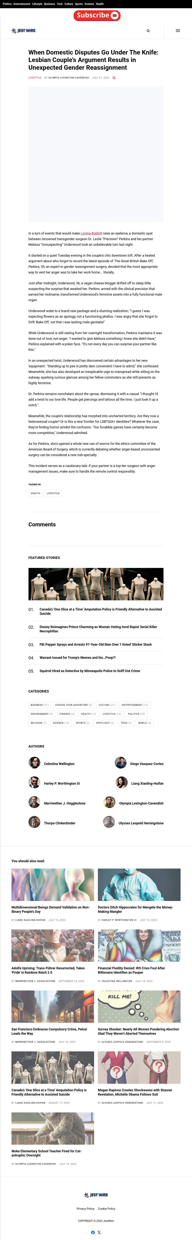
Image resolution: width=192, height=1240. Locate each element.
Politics (7, 3)
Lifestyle (37, 3)
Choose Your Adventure (73, 705)
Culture (68, 3)
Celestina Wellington (59, 764)
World (144, 723)
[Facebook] (93, 1233)
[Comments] (114, 77)
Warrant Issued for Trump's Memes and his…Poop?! (78, 658)
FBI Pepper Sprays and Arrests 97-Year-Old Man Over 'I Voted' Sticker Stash (96, 644)
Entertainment (22, 3)
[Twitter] (99, 1233)
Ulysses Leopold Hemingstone (141, 823)
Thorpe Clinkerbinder (59, 823)
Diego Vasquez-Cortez (147, 764)
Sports (79, 3)
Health (100, 3)
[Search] (146, 31)
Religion (38, 723)
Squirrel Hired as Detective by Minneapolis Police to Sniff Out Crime (90, 671)
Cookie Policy (107, 1208)
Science (89, 3)
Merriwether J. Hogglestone (65, 803)
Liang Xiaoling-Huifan (147, 783)
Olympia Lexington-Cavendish (69, 77)
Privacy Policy (85, 1208)
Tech (60, 3)
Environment (42, 714)
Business (49, 3)
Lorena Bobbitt (91, 233)
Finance (67, 714)
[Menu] (172, 31)
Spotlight (105, 723)
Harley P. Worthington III (62, 783)
